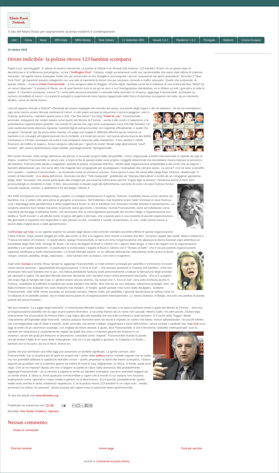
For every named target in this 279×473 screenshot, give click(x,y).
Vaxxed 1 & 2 (160, 40)
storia (45, 176)
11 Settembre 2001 (133, 40)
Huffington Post (81, 72)
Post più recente (21, 448)
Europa (17, 231)
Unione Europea (251, 40)
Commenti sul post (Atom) (112, 461)
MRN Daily (61, 40)
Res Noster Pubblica (33, 411)
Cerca (28, 40)
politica (100, 355)
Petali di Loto (112, 116)
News (43, 40)
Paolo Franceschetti (52, 84)
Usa (30, 231)
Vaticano (53, 411)
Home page (106, 448)
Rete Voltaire (106, 40)
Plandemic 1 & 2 (185, 40)
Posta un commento (26, 430)
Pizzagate (209, 40)
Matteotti (228, 40)
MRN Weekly (83, 40)
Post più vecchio (191, 448)
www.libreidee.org (47, 395)
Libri (14, 40)
